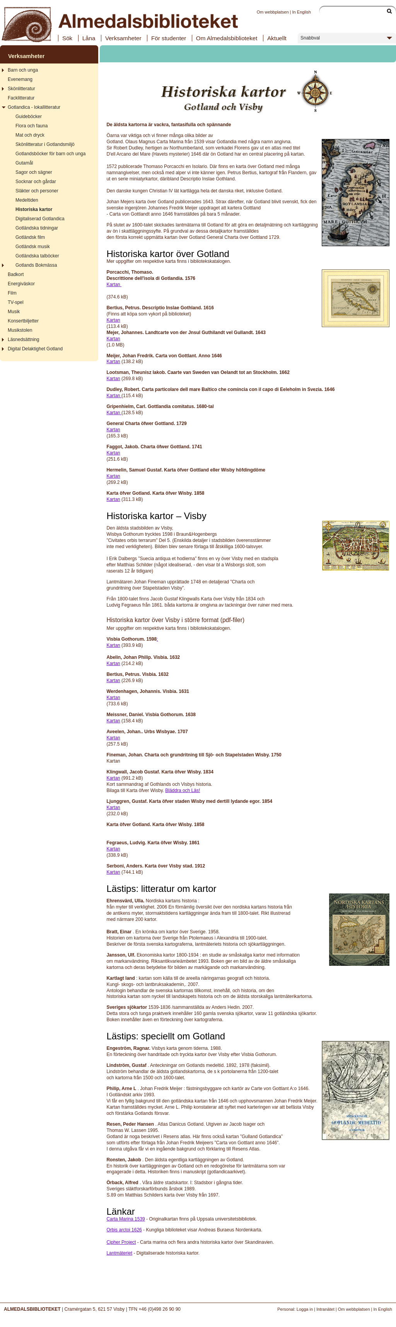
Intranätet (325, 1309)
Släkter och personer (36, 191)
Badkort (16, 274)
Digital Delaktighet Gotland (35, 348)
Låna (89, 38)
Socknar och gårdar (35, 181)
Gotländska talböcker (37, 256)
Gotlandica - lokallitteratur (34, 107)
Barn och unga (23, 70)
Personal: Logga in (295, 1309)
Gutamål (24, 163)
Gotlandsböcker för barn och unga (50, 153)
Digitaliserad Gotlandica (40, 218)
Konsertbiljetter (23, 321)
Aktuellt (277, 38)
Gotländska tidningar (36, 228)
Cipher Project (121, 1242)
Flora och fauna (31, 126)
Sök (67, 38)
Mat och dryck (29, 135)
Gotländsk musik (32, 246)
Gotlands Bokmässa (36, 265)
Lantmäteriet (119, 1253)
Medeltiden (26, 200)
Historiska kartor (33, 209)
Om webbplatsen (273, 12)
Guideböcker (28, 116)
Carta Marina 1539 (125, 1219)
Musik (14, 311)
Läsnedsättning (23, 339)
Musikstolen (20, 330)
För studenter (168, 38)
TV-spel (16, 302)
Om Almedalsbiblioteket (227, 38)
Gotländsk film (30, 237)
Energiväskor (21, 283)
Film (12, 293)
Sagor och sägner (33, 172)
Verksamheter (123, 38)
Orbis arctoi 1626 (124, 1230)
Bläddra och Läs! (182, 790)
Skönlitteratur (21, 88)
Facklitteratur (21, 98)
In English (301, 12)
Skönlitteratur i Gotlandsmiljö (45, 144)
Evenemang (20, 79)
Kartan (113, 284)
